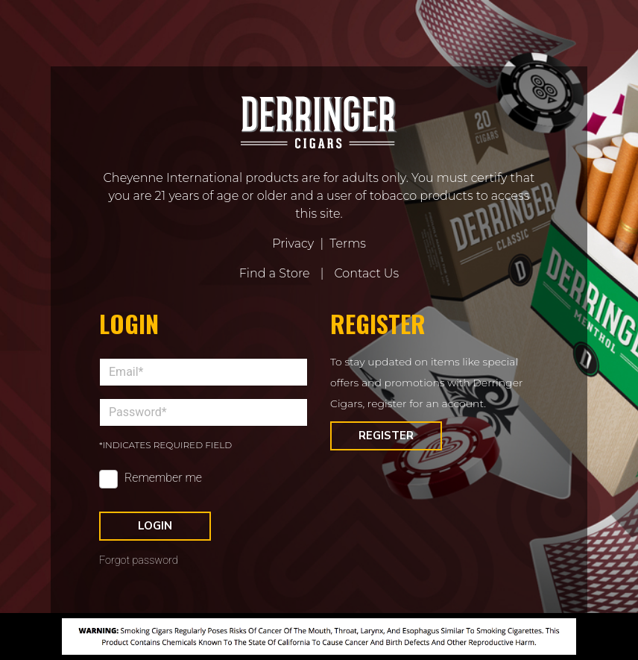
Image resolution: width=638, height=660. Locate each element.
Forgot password (138, 560)
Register (386, 435)
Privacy (293, 243)
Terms (347, 243)
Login (155, 525)
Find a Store (274, 273)
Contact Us (366, 273)
